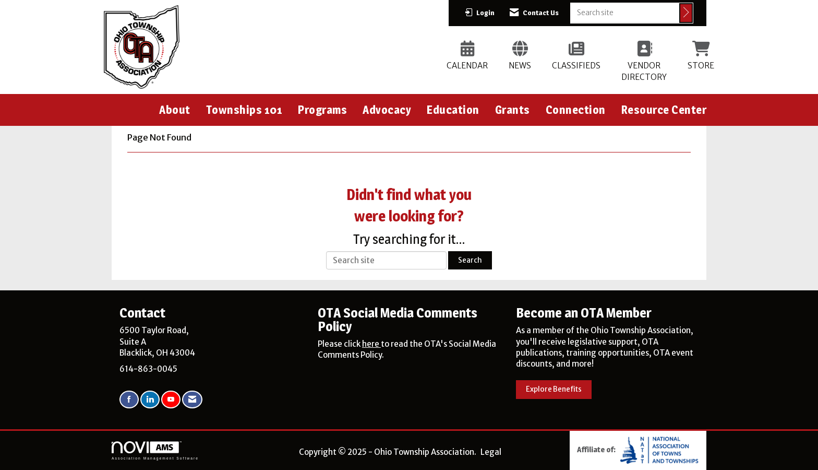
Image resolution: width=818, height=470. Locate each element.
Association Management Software (155, 450)
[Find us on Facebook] (129, 400)
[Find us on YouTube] (171, 400)
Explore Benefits (554, 389)
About (174, 109)
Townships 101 (244, 109)
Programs (322, 109)
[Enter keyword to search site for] (625, 12)
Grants (512, 109)
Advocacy (387, 109)
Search (470, 260)
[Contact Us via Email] (192, 400)
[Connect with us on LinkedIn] (150, 400)
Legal (490, 452)
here (371, 344)
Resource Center (664, 109)
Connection (576, 109)
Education (453, 109)
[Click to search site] (686, 13)
